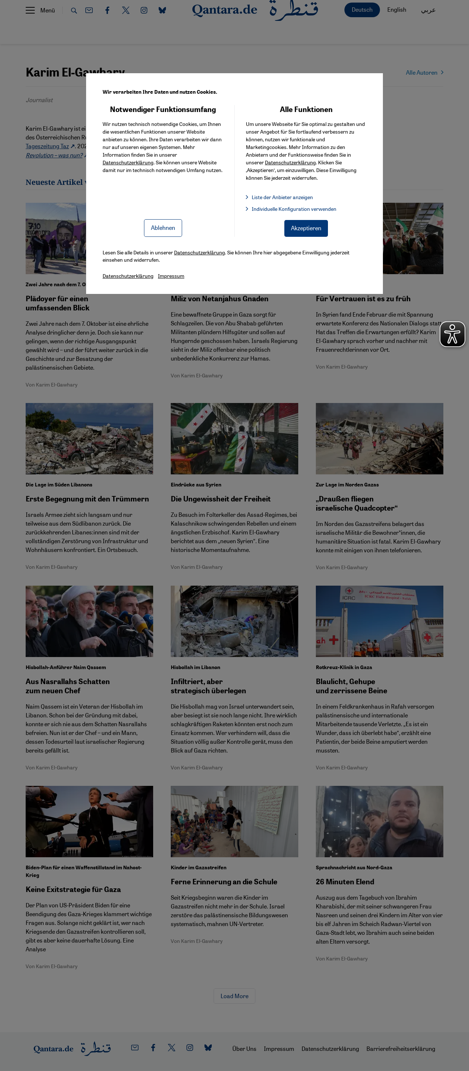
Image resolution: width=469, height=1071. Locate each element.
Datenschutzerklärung (128, 162)
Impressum (171, 275)
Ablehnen (163, 227)
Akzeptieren (306, 228)
